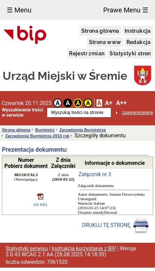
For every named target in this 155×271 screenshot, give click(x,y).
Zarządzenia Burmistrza (82, 130)
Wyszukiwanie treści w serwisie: (22, 112)
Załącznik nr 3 (94, 174)
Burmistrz (44, 130)
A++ (121, 103)
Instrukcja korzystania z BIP (84, 248)
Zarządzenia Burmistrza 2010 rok (37, 136)
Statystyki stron (130, 53)
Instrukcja (138, 31)
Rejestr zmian (86, 53)
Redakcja (138, 42)
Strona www (105, 42)
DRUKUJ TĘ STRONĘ (115, 225)
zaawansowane (137, 112)
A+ (108, 103)
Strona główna (100, 31)
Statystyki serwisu (27, 248)
